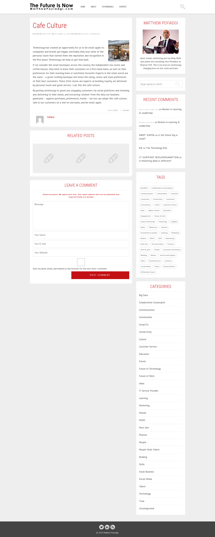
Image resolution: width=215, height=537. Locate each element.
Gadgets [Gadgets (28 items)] (174, 222)
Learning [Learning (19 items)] (164, 233)
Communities (145, 317)
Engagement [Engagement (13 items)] (146, 216)
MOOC (142, 420)
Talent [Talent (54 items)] (156, 266)
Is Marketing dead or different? (155, 160)
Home (83, 7)
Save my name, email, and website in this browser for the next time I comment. (70, 268)
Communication (147, 309)
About (93, 7)
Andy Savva (147, 135)
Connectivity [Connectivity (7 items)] (157, 199)
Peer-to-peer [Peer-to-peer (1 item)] (145, 250)
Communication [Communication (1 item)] (147, 193)
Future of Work (146, 376)
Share (126, 110)
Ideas (141, 383)
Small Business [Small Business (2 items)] (155, 261)
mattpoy (47, 34)
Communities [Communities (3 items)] (162, 193)
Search (182, 6)
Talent (142, 486)
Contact (123, 7)
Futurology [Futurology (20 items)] (163, 222)
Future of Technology (150, 368)
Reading (143, 457)
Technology (94, 34)
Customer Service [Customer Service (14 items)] (170, 205)
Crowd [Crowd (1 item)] (157, 205)
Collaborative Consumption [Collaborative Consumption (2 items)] (162, 188)
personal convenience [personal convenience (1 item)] (172, 250)
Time (141, 501)
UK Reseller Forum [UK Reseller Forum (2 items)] (148, 272)
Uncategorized (146, 508)
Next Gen (144, 427)
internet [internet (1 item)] (164, 227)
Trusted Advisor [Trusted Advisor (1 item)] (169, 266)
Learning (143, 398)
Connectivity (145, 331)
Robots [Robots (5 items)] (153, 255)
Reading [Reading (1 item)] (144, 255)
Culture (142, 339)
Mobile (142, 412)
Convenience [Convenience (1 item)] (146, 205)
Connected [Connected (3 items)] (145, 199)
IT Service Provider (148, 390)
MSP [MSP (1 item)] (160, 238)
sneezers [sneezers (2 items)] (168, 261)
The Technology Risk (156, 147)
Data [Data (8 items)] (142, 210)
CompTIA (143, 324)
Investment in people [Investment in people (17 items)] (149, 233)
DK (141, 147)
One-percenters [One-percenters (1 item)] (158, 244)
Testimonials (108, 7)
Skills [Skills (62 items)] (143, 261)
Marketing (144, 405)
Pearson (143, 434)
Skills (141, 464)
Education (144, 354)
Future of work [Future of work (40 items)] (159, 216)
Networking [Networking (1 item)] (170, 238)
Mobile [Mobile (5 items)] (143, 238)
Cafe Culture (50, 25)
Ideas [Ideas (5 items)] (143, 227)
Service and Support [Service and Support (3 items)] (167, 255)
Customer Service (148, 346)
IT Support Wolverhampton (159, 157)
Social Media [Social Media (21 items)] (146, 266)
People (142, 442)
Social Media (145, 479)
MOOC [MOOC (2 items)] (152, 238)
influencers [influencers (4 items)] (153, 227)
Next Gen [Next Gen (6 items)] (144, 244)
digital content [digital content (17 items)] (153, 210)
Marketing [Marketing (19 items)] (175, 233)
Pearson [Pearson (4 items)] (171, 244)
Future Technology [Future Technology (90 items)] (148, 222)
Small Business (146, 471)
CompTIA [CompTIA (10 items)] (174, 193)
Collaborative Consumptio (152, 302)
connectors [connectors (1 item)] (170, 199)
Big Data (84, 34)
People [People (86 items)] (157, 250)
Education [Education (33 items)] (167, 210)
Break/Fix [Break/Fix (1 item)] (144, 188)
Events (142, 361)
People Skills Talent (149, 449)
